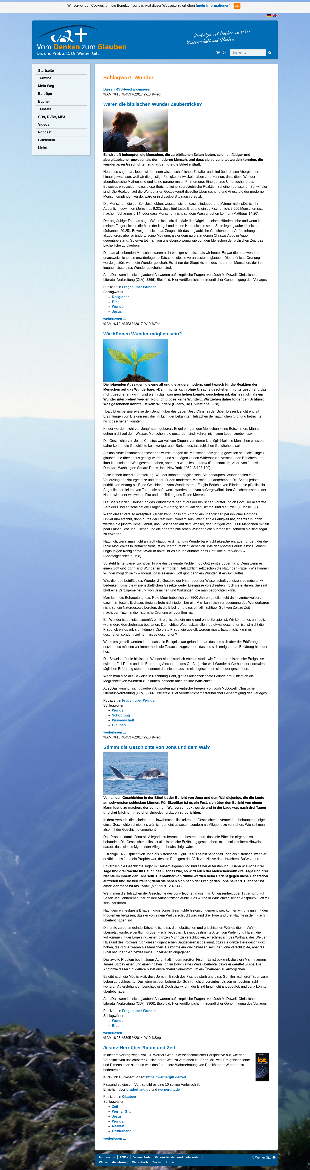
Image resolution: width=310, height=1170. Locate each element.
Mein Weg (46, 86)
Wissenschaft (123, 720)
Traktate (44, 109)
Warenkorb (140, 1162)
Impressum (107, 1157)
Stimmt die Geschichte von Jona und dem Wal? (156, 747)
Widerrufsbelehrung (113, 1162)
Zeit (115, 1106)
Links (42, 148)
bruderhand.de (138, 1089)
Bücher (44, 101)
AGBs (124, 1157)
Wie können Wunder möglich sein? (142, 333)
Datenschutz (141, 1157)
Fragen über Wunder (139, 287)
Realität (118, 1126)
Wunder (118, 306)
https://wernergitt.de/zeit (166, 1077)
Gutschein (46, 140)
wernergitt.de (169, 1089)
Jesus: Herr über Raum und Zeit (139, 1047)
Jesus (117, 311)
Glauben (119, 725)
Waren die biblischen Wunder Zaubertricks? (152, 104)
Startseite (46, 70)
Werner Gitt (121, 1111)
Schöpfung (121, 715)
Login (170, 1162)
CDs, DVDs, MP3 (51, 117)
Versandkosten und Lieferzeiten (177, 1157)
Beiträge (45, 93)
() (221, 52)
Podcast (44, 132)
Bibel (116, 302)
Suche (156, 1162)
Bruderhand (122, 1131)
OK (237, 6)
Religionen (121, 297)
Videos (43, 124)
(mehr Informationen (212, 5)
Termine (44, 78)
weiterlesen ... (114, 319)
